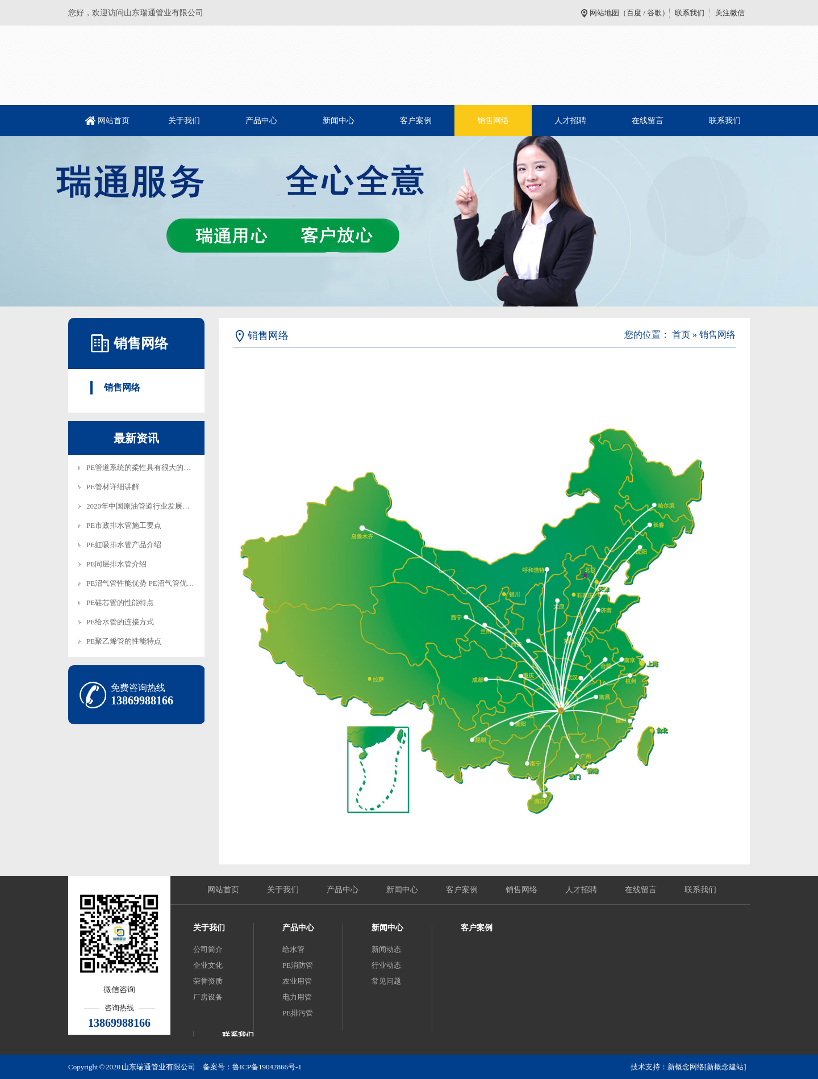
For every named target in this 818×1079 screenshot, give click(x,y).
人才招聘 (570, 120)
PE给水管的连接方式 (120, 622)
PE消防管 (297, 965)
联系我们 (689, 13)
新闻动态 (386, 949)
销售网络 (493, 120)
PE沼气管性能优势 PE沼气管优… (140, 583)
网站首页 (114, 120)
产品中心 (261, 120)
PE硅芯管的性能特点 (120, 602)
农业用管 (297, 981)
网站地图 (604, 13)
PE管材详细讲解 (112, 486)
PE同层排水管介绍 (116, 564)
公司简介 (208, 949)
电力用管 (297, 997)
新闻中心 (338, 120)
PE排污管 (297, 1013)
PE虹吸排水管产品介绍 (123, 544)
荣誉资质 (208, 981)
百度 (634, 13)
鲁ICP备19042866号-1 (267, 1067)
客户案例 (416, 120)
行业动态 (386, 965)
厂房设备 (208, 997)
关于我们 (184, 120)
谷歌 (654, 13)
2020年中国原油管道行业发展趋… (141, 506)
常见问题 (386, 981)
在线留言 (647, 120)
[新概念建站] (725, 1067)
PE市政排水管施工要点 (123, 525)
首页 (681, 334)
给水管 (293, 949)
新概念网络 (685, 1067)
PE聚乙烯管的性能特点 (123, 641)
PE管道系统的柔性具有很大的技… (142, 467)
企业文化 (208, 965)
